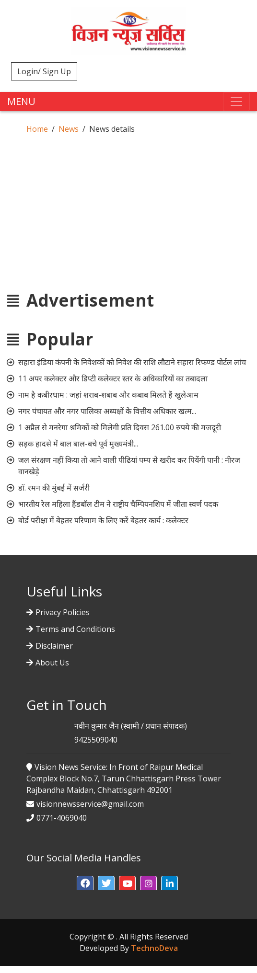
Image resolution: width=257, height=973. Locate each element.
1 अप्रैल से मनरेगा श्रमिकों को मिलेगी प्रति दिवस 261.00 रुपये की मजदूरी (119, 427)
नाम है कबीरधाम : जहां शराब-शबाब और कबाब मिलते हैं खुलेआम (108, 394)
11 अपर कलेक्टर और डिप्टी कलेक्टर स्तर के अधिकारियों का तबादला (113, 378)
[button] (85, 884)
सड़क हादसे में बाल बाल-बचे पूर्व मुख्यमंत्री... (78, 443)
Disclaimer (54, 646)
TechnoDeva (154, 948)
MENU (21, 101)
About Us (52, 662)
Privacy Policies (62, 612)
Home (37, 129)
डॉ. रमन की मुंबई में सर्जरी (54, 487)
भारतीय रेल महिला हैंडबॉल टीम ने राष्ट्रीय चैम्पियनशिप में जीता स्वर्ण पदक (118, 504)
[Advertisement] (128, 223)
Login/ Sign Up (44, 71)
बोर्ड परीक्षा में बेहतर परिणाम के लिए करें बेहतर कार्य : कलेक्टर (103, 520)
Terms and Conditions (75, 629)
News (68, 129)
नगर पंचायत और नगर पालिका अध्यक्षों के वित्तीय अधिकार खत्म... (107, 411)
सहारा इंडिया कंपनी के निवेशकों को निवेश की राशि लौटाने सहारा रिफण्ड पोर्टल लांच (132, 362)
